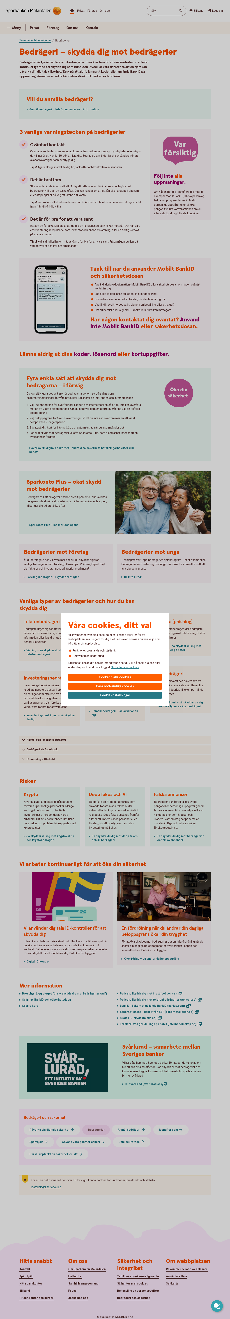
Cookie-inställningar (115, 695)
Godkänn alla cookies (115, 677)
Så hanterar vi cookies (125, 667)
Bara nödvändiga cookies (115, 686)
